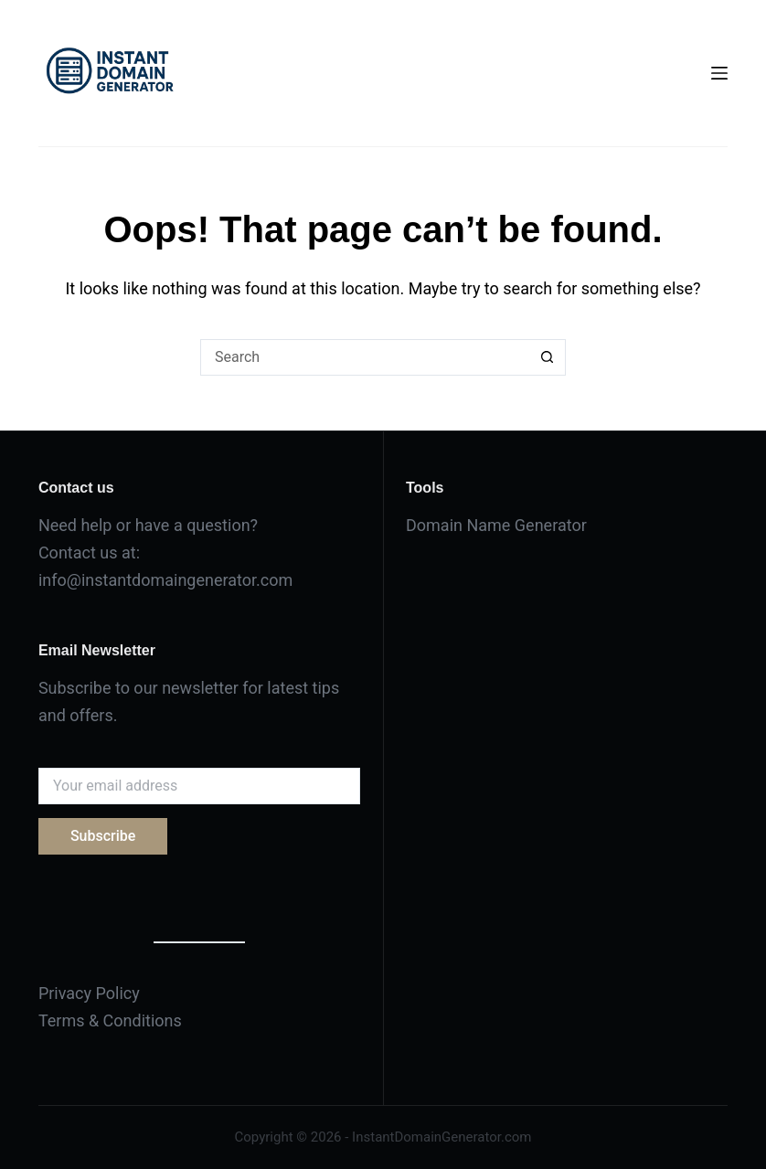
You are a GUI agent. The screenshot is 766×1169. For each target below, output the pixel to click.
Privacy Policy (89, 993)
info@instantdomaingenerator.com (165, 580)
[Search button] (547, 357)
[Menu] (719, 73)
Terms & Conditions (110, 1020)
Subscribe (102, 836)
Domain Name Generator (496, 525)
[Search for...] (364, 357)
